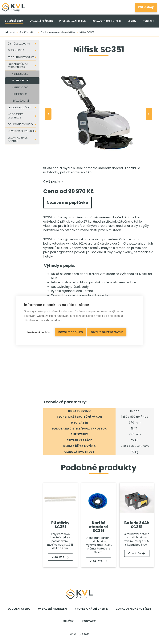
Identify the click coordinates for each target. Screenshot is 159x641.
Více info (60, 557)
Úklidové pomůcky (19, 107)
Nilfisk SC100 (19, 94)
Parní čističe (16, 50)
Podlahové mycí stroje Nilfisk (58, 32)
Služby (132, 21)
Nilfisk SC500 (20, 87)
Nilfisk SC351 (87, 32)
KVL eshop (146, 7)
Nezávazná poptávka (67, 202)
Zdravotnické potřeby (106, 21)
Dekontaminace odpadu (17, 139)
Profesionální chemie (72, 21)
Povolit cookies (71, 331)
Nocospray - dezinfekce (16, 116)
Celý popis (53, 181)
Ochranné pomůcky (20, 124)
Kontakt (148, 21)
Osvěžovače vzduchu (21, 131)
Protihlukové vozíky (21, 57)
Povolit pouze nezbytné (108, 331)
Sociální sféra (14, 21)
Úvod (10, 32)
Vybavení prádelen (41, 21)
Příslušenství (20, 100)
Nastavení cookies (38, 331)
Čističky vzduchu (19, 43)
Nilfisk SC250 (20, 73)
